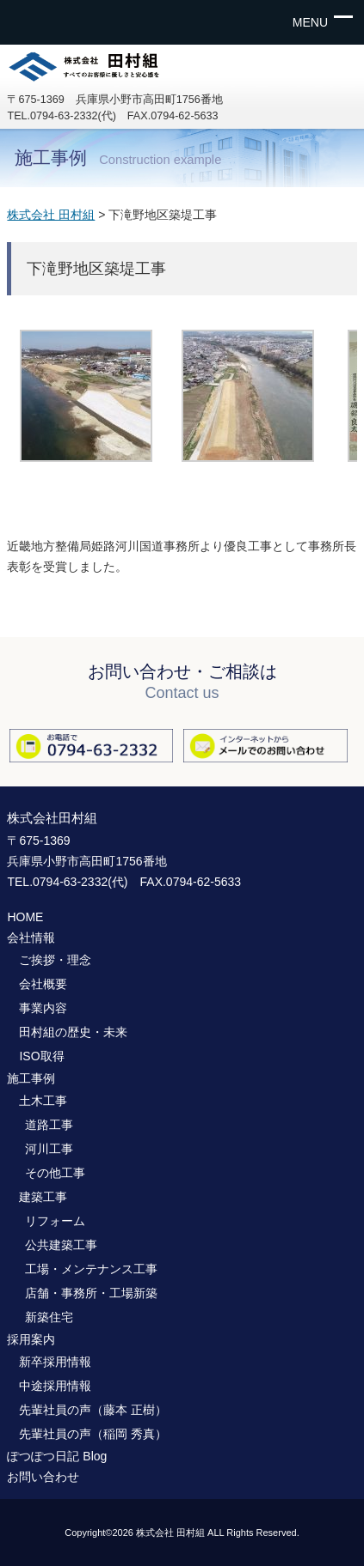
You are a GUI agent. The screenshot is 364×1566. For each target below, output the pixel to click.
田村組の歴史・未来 (73, 1032)
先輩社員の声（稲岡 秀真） (93, 1434)
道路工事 (49, 1125)
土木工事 (43, 1101)
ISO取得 (41, 1056)
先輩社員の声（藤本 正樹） (93, 1410)
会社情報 (31, 937)
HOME (25, 917)
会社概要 (43, 984)
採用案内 (31, 1339)
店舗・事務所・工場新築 (91, 1293)
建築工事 (43, 1197)
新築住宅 (49, 1317)
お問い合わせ (43, 1477)
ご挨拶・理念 (55, 960)
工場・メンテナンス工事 (91, 1269)
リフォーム (55, 1221)
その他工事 (55, 1173)
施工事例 (31, 1078)
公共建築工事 (61, 1245)
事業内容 (43, 1008)
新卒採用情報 (55, 1362)
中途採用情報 (55, 1386)
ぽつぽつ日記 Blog (57, 1456)
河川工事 (49, 1149)
